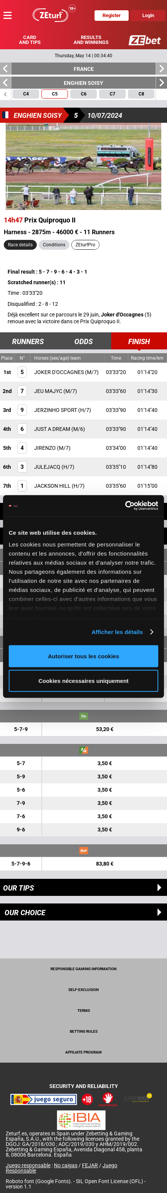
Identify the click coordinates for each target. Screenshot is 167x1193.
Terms (83, 1010)
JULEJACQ (47, 467)
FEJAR (90, 1165)
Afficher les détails (117, 632)
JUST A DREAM (52, 429)
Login (148, 15)
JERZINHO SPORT (56, 410)
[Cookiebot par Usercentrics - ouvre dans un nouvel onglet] (125, 506)
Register (111, 15)
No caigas (65, 1165)
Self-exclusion (83, 990)
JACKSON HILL (53, 486)
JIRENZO (45, 448)
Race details (20, 244)
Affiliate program (83, 1052)
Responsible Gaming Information (83, 969)
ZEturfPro (85, 244)
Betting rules (84, 1031)
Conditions (54, 244)
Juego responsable (28, 1165)
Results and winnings (91, 39)
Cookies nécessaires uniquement (83, 681)
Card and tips (30, 39)
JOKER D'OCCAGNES (59, 372)
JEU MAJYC (48, 391)
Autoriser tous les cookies (83, 656)
